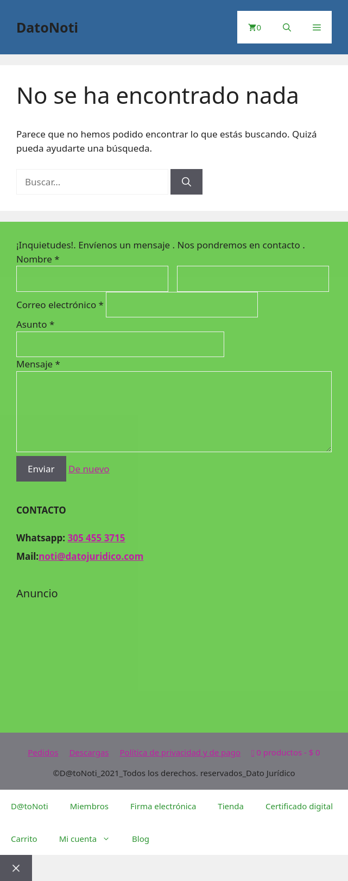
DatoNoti (47, 27)
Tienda (231, 806)
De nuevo (89, 469)
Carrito (24, 838)
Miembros (89, 806)
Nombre (38, 259)
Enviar (41, 469)
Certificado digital (299, 806)
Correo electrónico (61, 304)
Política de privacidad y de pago (180, 752)
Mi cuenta (90, 838)
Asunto (35, 324)
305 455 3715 (96, 538)
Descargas (89, 752)
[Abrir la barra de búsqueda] (287, 27)
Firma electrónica (163, 806)
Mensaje (38, 364)
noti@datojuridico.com (91, 556)
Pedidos (43, 752)
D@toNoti (29, 806)
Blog (140, 838)
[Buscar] (186, 182)
